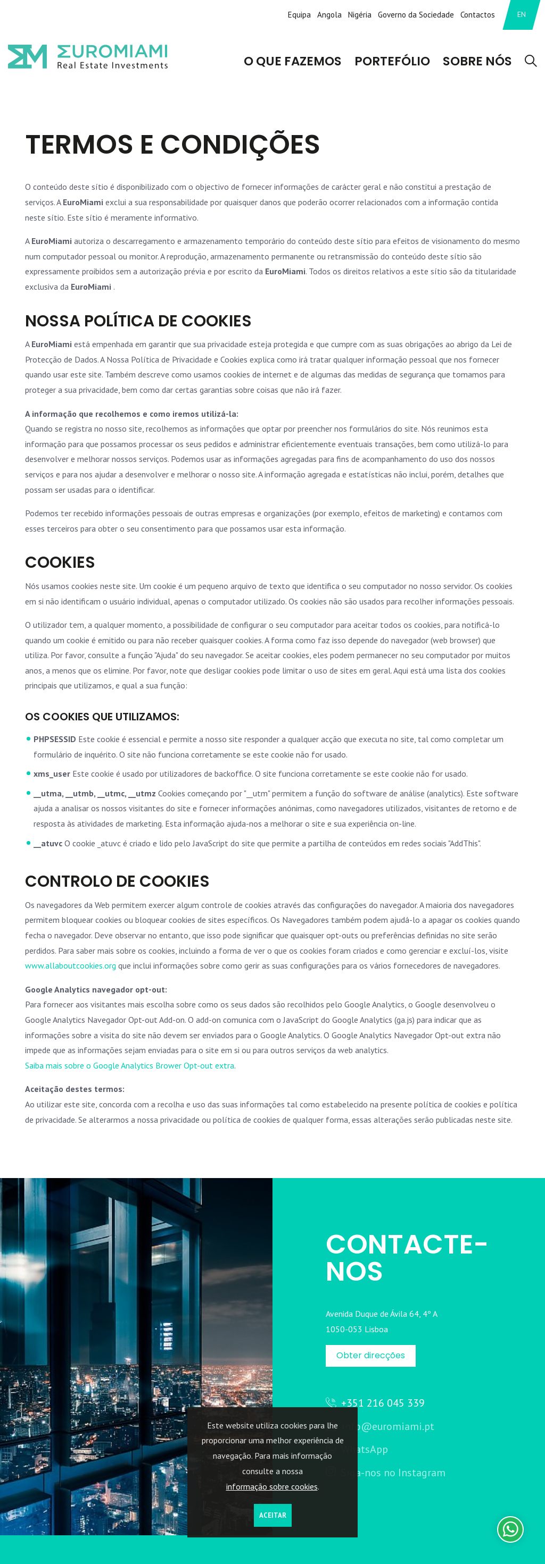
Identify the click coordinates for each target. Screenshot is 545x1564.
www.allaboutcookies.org (70, 965)
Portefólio (393, 61)
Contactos (477, 15)
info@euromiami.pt (380, 1426)
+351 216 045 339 (375, 1402)
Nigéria (359, 15)
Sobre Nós (478, 61)
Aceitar (272, 1515)
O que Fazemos (294, 61)
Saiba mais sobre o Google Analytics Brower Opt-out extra (129, 1065)
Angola (329, 15)
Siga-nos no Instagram (385, 1472)
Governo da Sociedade (416, 15)
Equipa (299, 15)
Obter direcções (370, 1355)
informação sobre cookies (272, 1486)
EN (521, 14)
